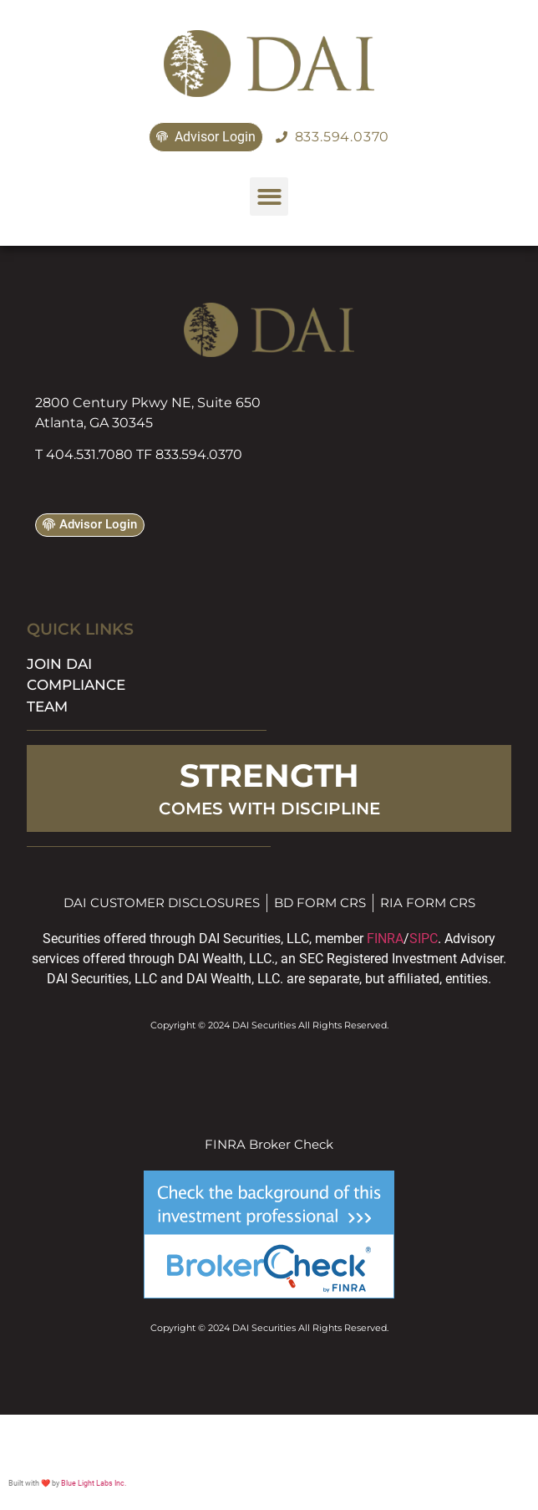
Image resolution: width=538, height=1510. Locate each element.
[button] (269, 197)
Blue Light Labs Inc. (93, 1483)
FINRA (385, 938)
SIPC (423, 938)
